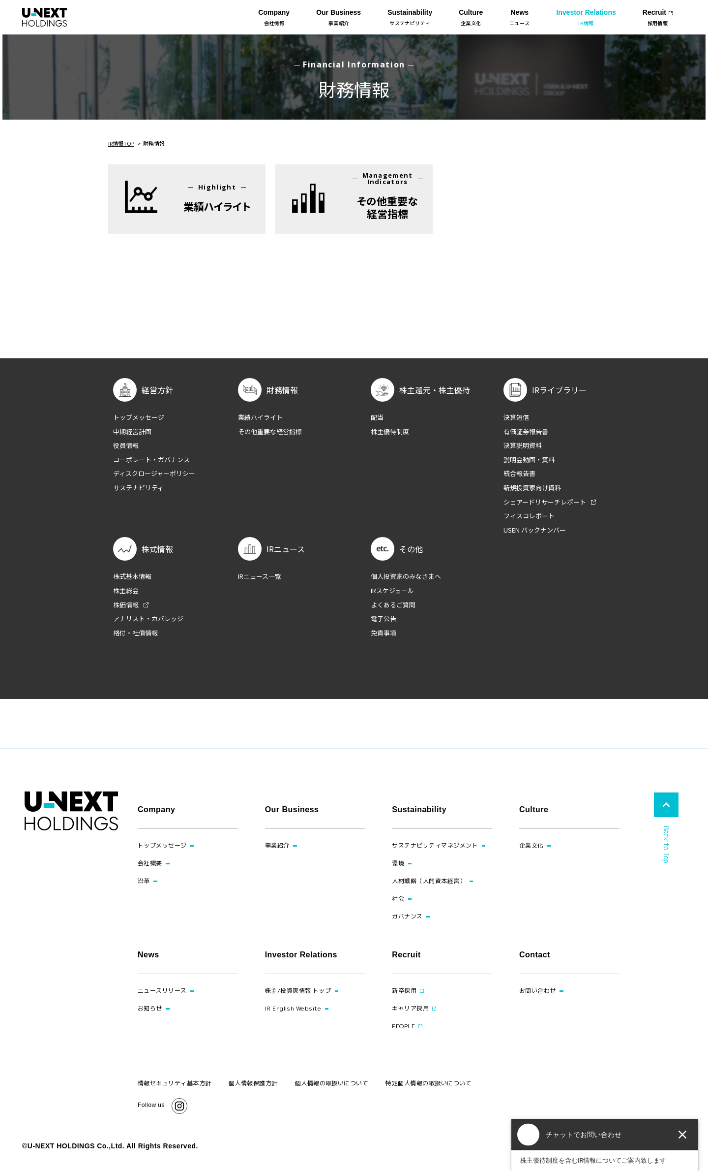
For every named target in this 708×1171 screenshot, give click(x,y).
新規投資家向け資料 (532, 487)
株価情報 (126, 605)
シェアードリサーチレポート (544, 502)
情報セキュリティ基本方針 (174, 1083)
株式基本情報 (132, 576)
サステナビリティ (138, 487)
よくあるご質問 (393, 605)
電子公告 (383, 618)
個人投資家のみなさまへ (406, 576)
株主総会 (126, 590)
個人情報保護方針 (253, 1083)
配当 (377, 417)
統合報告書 (519, 473)
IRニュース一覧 (259, 576)
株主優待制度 (390, 431)
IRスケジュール (392, 590)
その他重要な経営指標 (270, 431)
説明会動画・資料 (529, 459)
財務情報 (282, 389)
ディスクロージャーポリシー (154, 473)
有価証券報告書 (525, 431)
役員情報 (126, 445)
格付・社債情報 (135, 633)
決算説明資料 (522, 445)
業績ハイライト (260, 417)
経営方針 (157, 389)
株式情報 (157, 548)
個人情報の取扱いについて (332, 1083)
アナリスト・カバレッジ (148, 618)
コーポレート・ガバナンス (151, 459)
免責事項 (383, 633)
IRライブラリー (559, 389)
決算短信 (516, 417)
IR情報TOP (121, 143)
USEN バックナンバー (534, 530)
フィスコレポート (529, 515)
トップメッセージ (138, 417)
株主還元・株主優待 (434, 389)
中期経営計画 (132, 431)
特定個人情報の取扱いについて (428, 1083)
